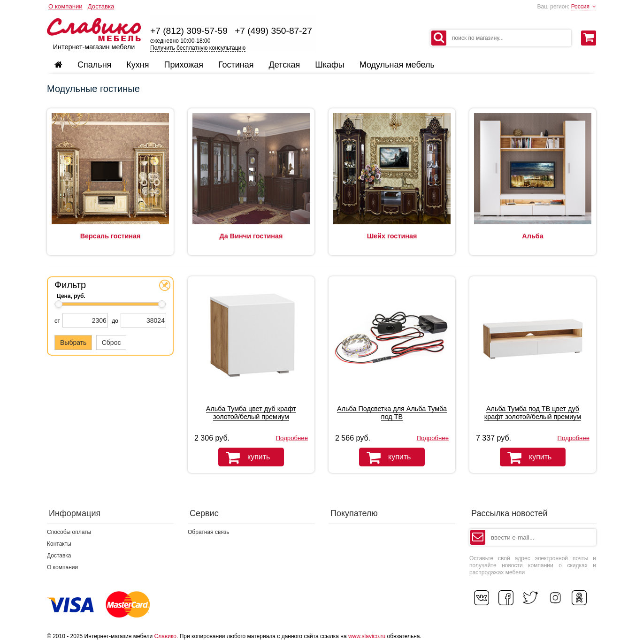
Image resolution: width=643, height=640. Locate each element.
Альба (532, 236)
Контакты (59, 544)
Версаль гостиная (110, 236)
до (115, 321)
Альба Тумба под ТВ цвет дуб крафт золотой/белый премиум (532, 412)
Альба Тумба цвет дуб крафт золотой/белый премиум (251, 412)
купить (244, 457)
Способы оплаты (69, 532)
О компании (65, 6)
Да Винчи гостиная (251, 236)
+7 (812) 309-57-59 (189, 31)
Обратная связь (208, 532)
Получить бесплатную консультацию (197, 48)
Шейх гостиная (392, 236)
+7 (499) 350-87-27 (273, 31)
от (57, 321)
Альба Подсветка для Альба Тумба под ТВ (392, 412)
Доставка (101, 6)
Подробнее (292, 438)
